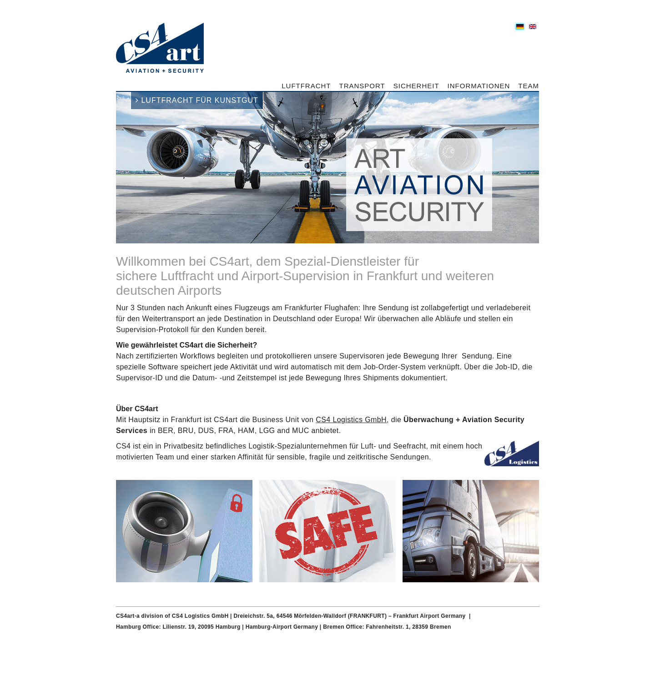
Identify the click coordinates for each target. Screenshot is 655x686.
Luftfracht (306, 86)
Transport (362, 86)
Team (528, 86)
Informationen (479, 86)
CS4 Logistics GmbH (351, 420)
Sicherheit (416, 86)
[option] (327, 167)
